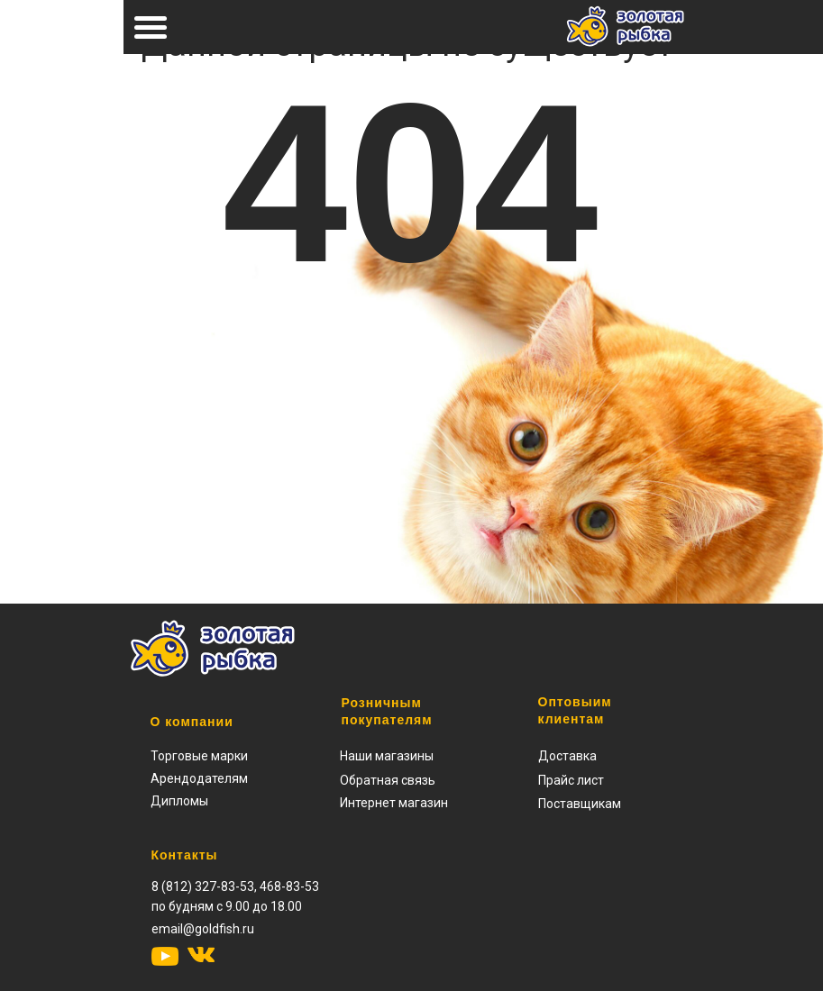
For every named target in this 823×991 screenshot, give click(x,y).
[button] (571, 780)
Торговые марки (199, 756)
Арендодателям (199, 778)
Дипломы (179, 801)
